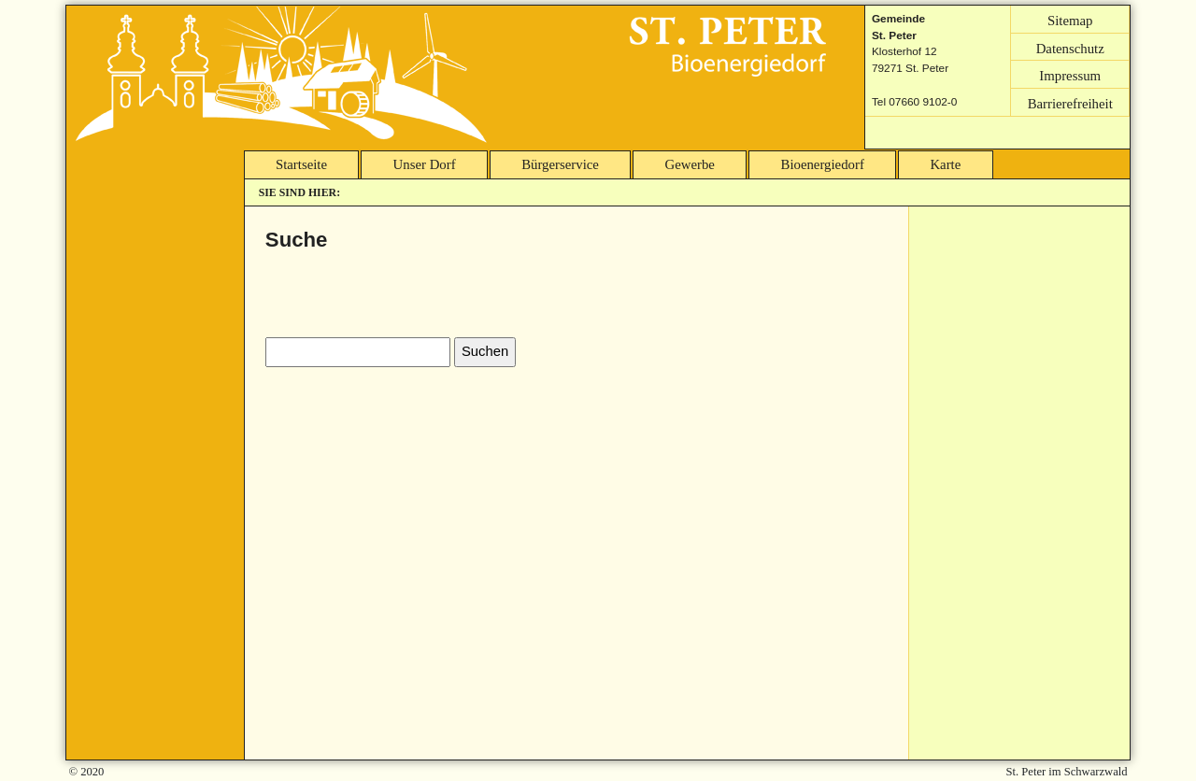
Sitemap (1070, 19)
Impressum (1070, 75)
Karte (945, 164)
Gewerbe (690, 164)
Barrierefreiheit (1070, 102)
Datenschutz (1070, 47)
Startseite (301, 164)
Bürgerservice (560, 164)
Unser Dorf (424, 164)
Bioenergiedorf (822, 164)
